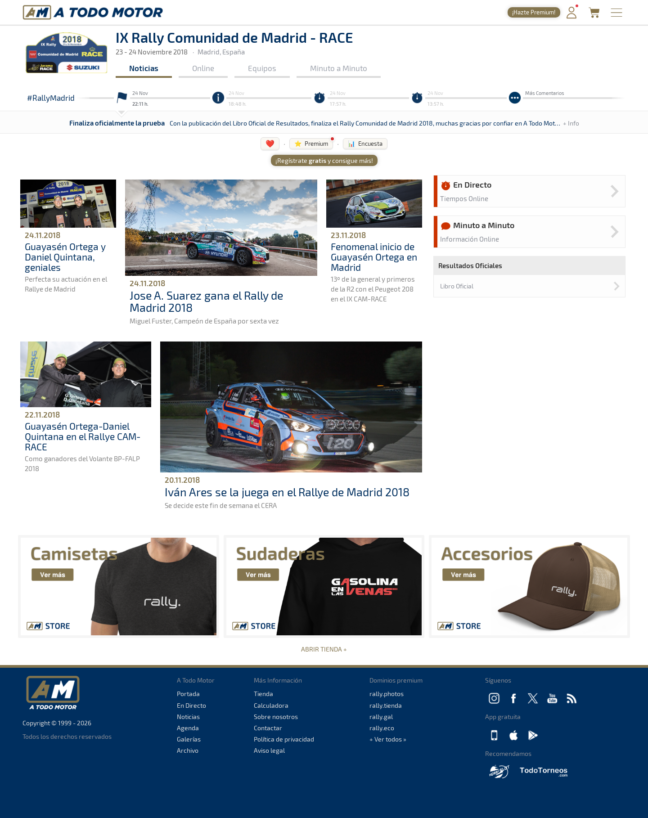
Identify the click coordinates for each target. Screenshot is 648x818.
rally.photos (386, 693)
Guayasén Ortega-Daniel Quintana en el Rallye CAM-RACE (82, 436)
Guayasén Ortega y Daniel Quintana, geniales (65, 257)
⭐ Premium (311, 143)
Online (203, 67)
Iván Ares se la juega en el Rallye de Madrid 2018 (287, 492)
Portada (188, 693)
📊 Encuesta (365, 143)
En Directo (191, 705)
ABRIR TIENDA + (324, 649)
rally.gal (381, 716)
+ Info (571, 123)
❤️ (270, 143)
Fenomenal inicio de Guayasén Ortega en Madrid (374, 257)
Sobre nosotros (276, 716)
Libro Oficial (456, 286)
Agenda (188, 728)
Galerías (189, 739)
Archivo (187, 750)
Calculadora (271, 705)
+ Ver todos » (387, 739)
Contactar (268, 728)
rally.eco (381, 728)
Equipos (262, 67)
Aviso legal (269, 750)
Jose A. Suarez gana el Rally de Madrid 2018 (206, 301)
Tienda (263, 693)
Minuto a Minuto (338, 67)
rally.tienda (385, 705)
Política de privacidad (284, 739)
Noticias (143, 67)
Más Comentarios (544, 93)
